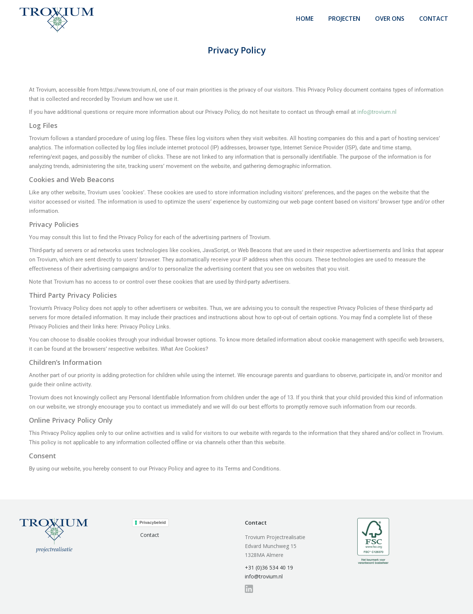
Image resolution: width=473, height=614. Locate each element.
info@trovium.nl (377, 112)
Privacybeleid (152, 522)
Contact (149, 534)
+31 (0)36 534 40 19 (269, 567)
